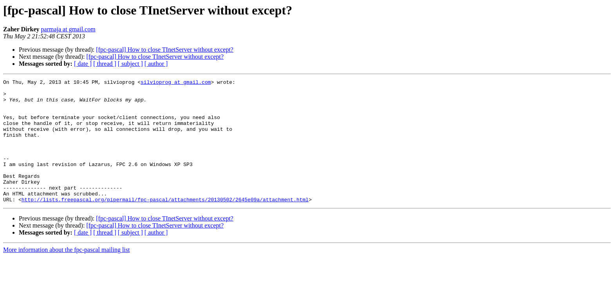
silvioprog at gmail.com (176, 83)
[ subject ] (130, 63)
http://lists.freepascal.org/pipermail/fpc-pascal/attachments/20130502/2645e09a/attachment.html (165, 224)
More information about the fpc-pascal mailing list (66, 274)
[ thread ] (104, 63)
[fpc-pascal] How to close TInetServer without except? (164, 49)
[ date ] (83, 63)
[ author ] (156, 63)
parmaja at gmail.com (68, 29)
